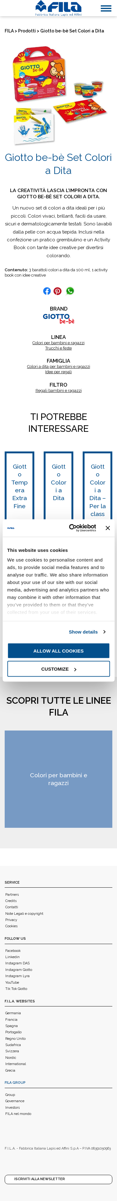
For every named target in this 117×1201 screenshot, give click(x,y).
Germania (13, 1013)
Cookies (11, 926)
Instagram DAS (17, 963)
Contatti (11, 907)
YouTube (12, 983)
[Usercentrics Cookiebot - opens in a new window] (71, 528)
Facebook (13, 951)
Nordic (10, 1058)
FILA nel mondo (18, 1114)
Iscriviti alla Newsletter (39, 1179)
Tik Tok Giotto (16, 989)
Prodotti (27, 30)
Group (10, 1095)
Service (12, 882)
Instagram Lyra (17, 976)
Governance (14, 1101)
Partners (12, 895)
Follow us (15, 939)
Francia (11, 1020)
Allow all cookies (58, 650)
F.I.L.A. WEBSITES (20, 1001)
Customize (58, 669)
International (15, 1064)
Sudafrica (13, 1045)
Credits (11, 901)
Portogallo (13, 1032)
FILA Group (15, 1083)
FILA (9, 30)
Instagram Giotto (18, 970)
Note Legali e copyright (24, 914)
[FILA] (59, 8)
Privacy (11, 920)
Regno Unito (15, 1039)
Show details (83, 631)
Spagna (11, 1026)
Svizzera (12, 1051)
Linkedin (12, 957)
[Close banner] (107, 528)
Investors (12, 1108)
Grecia (10, 1070)
